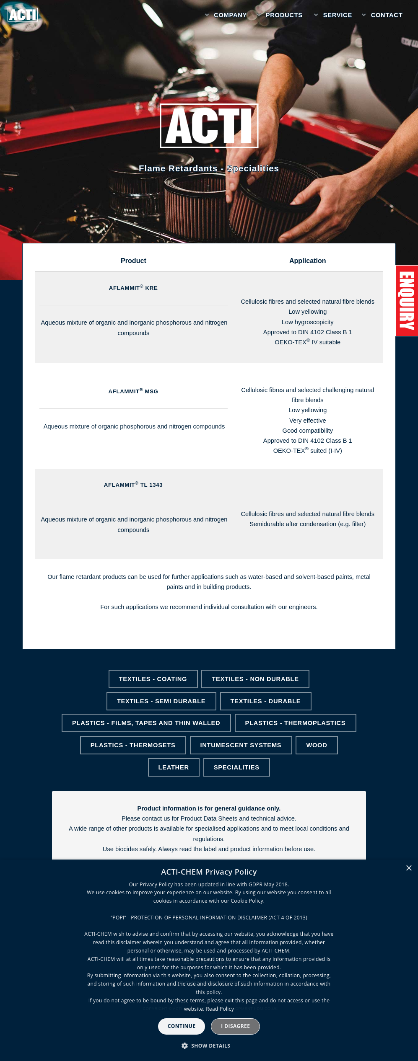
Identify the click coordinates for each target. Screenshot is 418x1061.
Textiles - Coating (153, 679)
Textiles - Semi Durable (161, 701)
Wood (316, 745)
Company (230, 15)
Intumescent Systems (240, 745)
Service (337, 15)
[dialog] (209, 960)
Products (284, 15)
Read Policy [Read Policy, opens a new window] (220, 1008)
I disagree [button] (235, 1026)
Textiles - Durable (265, 701)
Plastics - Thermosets (133, 745)
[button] (209, 1046)
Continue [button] (182, 1026)
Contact (387, 15)
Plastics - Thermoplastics (295, 723)
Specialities (237, 767)
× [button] (408, 868)
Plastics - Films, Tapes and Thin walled (146, 723)
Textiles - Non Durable (255, 679)
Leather (173, 767)
